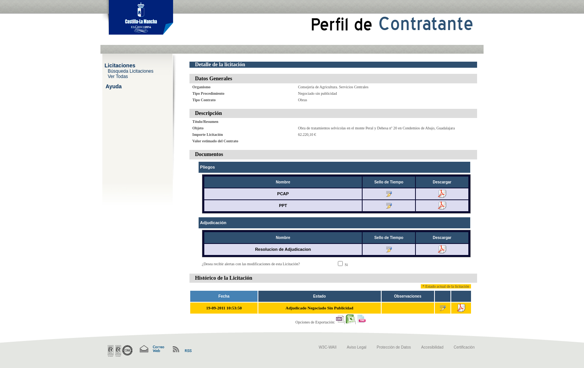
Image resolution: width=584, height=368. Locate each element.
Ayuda (114, 86)
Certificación (464, 347)
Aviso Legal (357, 347)
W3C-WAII (328, 347)
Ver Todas (118, 76)
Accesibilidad (432, 347)
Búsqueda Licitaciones (130, 70)
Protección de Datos (394, 347)
